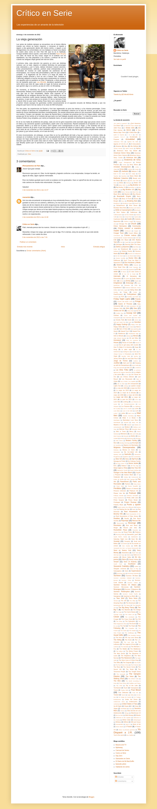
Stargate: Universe (120, 568)
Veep (136, 706)
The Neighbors (126, 655)
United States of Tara (129, 704)
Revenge (132, 523)
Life (139, 381)
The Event (132, 623)
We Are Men (119, 715)
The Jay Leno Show (131, 637)
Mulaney (116, 450)
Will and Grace (136, 722)
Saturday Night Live (121, 539)
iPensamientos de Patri (31, 166)
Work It (128, 724)
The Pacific (137, 662)
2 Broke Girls (129, 128)
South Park (118, 564)
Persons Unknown (120, 491)
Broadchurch (121, 205)
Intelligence (126, 351)
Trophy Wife (124, 690)
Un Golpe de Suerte (125, 697)
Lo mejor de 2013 (122, 390)
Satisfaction (134, 537)
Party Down (137, 484)
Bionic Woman (125, 192)
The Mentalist (125, 646)
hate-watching (134, 329)
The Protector (135, 665)
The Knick (128, 640)
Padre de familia (119, 479)
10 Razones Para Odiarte (131, 125)
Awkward (125, 171)
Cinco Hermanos (120, 226)
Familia (116, 292)
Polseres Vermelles (132, 495)
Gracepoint (117, 317)
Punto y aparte (134, 504)
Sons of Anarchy (130, 562)
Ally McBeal (134, 146)
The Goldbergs (129, 633)
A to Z (129, 135)
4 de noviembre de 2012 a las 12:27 (35, 190)
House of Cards (127, 342)
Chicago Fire (123, 224)
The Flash (131, 626)
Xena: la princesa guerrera (127, 729)
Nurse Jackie (133, 463)
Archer (124, 164)
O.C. (115, 466)
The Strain (130, 669)
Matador (129, 425)
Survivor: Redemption (122, 592)
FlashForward (118, 294)
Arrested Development (122, 167)
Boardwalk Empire (124, 196)
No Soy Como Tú (121, 463)
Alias (125, 146)
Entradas (119, 777)
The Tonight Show (134, 671)
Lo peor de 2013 (126, 399)
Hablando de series (123, 767)
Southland (131, 564)
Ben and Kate (134, 180)
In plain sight (127, 349)
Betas (121, 183)
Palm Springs (131, 479)
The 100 (123, 600)
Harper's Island (129, 327)
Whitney (118, 722)
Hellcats (128, 336)
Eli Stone (126, 278)
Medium (127, 427)
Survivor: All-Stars (132, 575)
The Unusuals (121, 674)
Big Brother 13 (120, 187)
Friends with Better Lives (124, 301)
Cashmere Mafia (119, 219)
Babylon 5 (134, 171)
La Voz (126, 374)
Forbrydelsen (131, 294)
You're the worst (119, 735)
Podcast (132, 493)
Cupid (126, 242)
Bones (136, 198)
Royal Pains (128, 532)
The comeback (129, 617)
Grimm (136, 320)
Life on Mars (121, 383)
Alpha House (129, 148)
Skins (124, 559)
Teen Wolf (120, 598)
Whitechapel (137, 720)
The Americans (131, 603)
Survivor (117, 575)
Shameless (125, 552)
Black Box (136, 192)
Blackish (127, 194)
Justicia (135, 361)
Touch (126, 688)
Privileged (117, 502)
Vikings (126, 713)
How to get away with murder (128, 345)
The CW (138, 619)
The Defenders (130, 621)
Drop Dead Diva (119, 267)
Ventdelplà (124, 708)
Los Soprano (125, 406)
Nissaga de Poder (119, 461)
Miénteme (124, 434)
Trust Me (135, 692)
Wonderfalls (119, 724)
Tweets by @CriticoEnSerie (123, 94)
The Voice (130, 676)
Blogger (91, 797)
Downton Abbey (123, 265)
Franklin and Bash (132, 296)
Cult (121, 242)
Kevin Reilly (135, 365)
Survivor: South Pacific (130, 594)
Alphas (138, 148)
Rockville (135, 530)
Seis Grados (126, 546)
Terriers (116, 600)
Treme (116, 690)
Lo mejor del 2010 (132, 395)
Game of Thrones (125, 304)
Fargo (125, 292)
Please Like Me (119, 493)
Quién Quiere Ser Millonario (126, 507)
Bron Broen (133, 205)
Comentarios (120, 781)
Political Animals (119, 495)
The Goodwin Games (134, 635)
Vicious (122, 710)
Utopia (126, 706)
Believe (125, 180)
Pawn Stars (120, 486)
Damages (119, 244)
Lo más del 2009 (121, 388)
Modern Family (131, 440)
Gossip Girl (131, 313)
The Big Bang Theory (126, 607)
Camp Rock (128, 217)
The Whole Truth (133, 678)
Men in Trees (121, 431)
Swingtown (117, 596)
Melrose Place (124, 429)
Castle (129, 219)
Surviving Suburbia (133, 573)
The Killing (117, 640)
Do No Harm (119, 256)
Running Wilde (120, 534)
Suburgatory (118, 571)
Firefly (135, 292)
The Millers (119, 651)
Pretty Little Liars (132, 497)
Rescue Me (136, 521)
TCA (139, 596)
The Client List (129, 614)
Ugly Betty (131, 695)
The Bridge (137, 609)
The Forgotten (129, 628)
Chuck (133, 224)
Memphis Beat (136, 429)
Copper (136, 231)
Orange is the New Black (123, 472)
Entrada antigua (99, 247)
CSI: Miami (125, 240)
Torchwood (117, 688)
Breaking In (117, 203)
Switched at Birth (129, 596)
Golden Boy (119, 313)
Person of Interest (132, 488)
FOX (122, 296)
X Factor (129, 727)
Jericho (136, 356)
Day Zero (119, 756)
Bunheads (138, 210)
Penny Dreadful (133, 486)
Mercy (131, 431)
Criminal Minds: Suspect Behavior (123, 237)
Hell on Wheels (119, 336)
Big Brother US (128, 190)
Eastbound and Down (120, 269)
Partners (127, 484)
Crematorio (117, 235)
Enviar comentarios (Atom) (36, 251)
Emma (121, 281)
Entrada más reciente (25, 247)
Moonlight (135, 443)
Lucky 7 (116, 413)
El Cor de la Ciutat (128, 274)
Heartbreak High (133, 333)
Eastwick (131, 269)
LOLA (136, 399)
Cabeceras (133, 212)
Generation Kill (133, 306)
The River (117, 667)
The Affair (132, 600)
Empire (136, 281)
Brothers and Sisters (135, 207)
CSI (115, 240)
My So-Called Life (131, 452)
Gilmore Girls (118, 308)
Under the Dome (131, 699)
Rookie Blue (117, 532)
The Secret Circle (129, 667)
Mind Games (117, 436)
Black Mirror (118, 194)
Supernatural (136, 571)
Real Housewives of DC (133, 514)
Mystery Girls (117, 454)
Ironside (134, 351)
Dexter (122, 253)
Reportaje (124, 521)
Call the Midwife (129, 214)
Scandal (116, 541)
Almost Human (118, 148)
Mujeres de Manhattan (131, 445)
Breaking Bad (132, 201)
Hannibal (137, 322)
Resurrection (120, 523)
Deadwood (124, 249)
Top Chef (119, 685)
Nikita (127, 459)
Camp (120, 217)
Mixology (138, 438)
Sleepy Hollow (133, 559)
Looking (125, 402)
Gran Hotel (137, 317)
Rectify (126, 518)
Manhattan (117, 420)
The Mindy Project (132, 651)
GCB (125, 306)
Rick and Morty (132, 525)
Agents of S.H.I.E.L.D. (121, 144)
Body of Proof (126, 198)
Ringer (116, 527)
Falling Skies (134, 290)
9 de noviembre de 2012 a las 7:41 (35, 237)
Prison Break (132, 500)
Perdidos (117, 488)
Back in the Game (119, 173)
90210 (128, 130)
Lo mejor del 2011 (121, 397)
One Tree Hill (136, 468)
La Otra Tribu (122, 370)
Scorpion (127, 541)
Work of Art (137, 724)
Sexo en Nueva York (122, 550)
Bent (115, 183)
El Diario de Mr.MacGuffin (125, 761)
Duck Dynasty (133, 267)
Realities (117, 518)
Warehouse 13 (136, 713)
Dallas (138, 242)
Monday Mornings (124, 443)
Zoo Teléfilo (129, 735)
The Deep (119, 621)
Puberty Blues (118, 505)
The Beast (127, 605)
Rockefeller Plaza (120, 530)
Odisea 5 (124, 465)
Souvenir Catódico (122, 566)
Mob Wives (119, 440)
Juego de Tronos (121, 361)
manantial (26, 197)
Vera (130, 708)
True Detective (123, 692)
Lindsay (126, 386)
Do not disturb (130, 256)
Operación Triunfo (122, 470)
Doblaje (138, 256)
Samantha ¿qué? (132, 534)
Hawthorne (121, 333)
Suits (126, 571)
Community (136, 226)
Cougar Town (119, 233)
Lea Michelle (41, 82)
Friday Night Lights (122, 299)
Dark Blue (136, 247)
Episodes (127, 285)
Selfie (136, 546)
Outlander (117, 477)
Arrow (121, 169)
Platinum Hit (134, 491)
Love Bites (117, 411)
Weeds (138, 715)
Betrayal (128, 183)
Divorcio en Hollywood (134, 253)
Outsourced (134, 477)
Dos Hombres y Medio (133, 262)
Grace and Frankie (130, 315)
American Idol (131, 158)
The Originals (127, 662)
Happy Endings (122, 324)
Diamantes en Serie (123, 759)
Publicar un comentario (28, 242)
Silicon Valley (126, 557)
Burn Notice (121, 212)
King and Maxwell (119, 367)
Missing (122, 438)
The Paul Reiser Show (122, 665)
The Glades (132, 630)
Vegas (116, 708)
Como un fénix (121, 753)
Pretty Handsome (119, 497)
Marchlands (117, 422)
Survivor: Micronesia (121, 587)
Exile (136, 285)
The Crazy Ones (126, 619)
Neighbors (126, 456)
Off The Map (134, 465)
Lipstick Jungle (136, 386)
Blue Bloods (137, 194)
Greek (129, 320)
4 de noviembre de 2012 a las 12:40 (35, 217)
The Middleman (135, 649)
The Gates (123, 630)
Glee (29, 154)
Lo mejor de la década (128, 392)
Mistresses (130, 438)
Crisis (137, 237)
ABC (136, 135)
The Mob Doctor (119, 653)
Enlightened (118, 283)
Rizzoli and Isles (130, 527)
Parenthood (124, 482)
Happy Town (134, 324)
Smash (116, 562)
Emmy (128, 281)
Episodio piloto (121, 764)
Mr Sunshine (117, 445)
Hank (129, 322)
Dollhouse (117, 260)
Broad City (137, 203)
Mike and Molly (134, 434)
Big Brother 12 (135, 185)
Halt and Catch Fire (120, 322)
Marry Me (135, 422)
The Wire (117, 681)
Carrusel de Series (122, 750)
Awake (116, 171)
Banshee (124, 176)
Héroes (135, 336)
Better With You (123, 185)
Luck (136, 411)
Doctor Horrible (120, 258)
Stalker (136, 566)
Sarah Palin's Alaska (120, 537)
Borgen (116, 201)
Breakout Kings (127, 203)
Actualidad (130, 139)
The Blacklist (125, 609)
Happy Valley (118, 327)
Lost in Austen (127, 408)
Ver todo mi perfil (120, 59)
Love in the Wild (127, 411)
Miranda (126, 436)
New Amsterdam (136, 456)
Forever (116, 296)
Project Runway (130, 502)
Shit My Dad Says (119, 555)
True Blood (136, 690)
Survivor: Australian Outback (123, 578)
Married (126, 422)
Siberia (129, 555)
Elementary (117, 278)
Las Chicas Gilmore (127, 377)
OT (137, 475)
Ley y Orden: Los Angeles (128, 381)
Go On (138, 310)
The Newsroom (126, 658)
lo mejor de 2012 (135, 388)
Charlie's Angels (128, 221)
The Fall (123, 626)
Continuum (127, 231)
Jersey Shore (118, 358)
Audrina (130, 169)
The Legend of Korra (129, 644)
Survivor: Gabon (132, 582)
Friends (138, 299)
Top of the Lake (132, 685)
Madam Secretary (128, 415)
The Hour (119, 637)
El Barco (123, 271)
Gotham (116, 315)
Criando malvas (130, 235)
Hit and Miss (133, 338)
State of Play (134, 568)
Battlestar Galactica (121, 178)
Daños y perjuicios (122, 247)
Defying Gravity (127, 251)
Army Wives (134, 164)
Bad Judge (131, 173)
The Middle (123, 649)
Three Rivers (123, 683)
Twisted (116, 695)
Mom (115, 443)
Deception (135, 249)
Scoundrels (124, 543)
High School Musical (120, 338)
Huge (136, 347)
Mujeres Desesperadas (124, 447)
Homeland (117, 340)
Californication (118, 214)
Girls (127, 308)
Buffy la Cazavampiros (124, 210)
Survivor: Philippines (131, 589)
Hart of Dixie (123, 329)
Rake (133, 509)
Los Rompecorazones (127, 404)
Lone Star (117, 402)
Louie (136, 408)
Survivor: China (126, 580)
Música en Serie (128, 450)
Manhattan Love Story (130, 420)
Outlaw (126, 477)
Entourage (130, 283)
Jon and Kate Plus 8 (131, 358)
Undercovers (133, 701)
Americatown (117, 160)
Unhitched (116, 704)
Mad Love (131, 413)
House (116, 342)
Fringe (138, 301)
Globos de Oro (119, 311)
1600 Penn (117, 128)
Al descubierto (136, 144)
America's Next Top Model (127, 150)
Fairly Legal (123, 290)
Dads (132, 242)
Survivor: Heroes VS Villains (125, 585)
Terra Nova (133, 598)
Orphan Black (128, 475)
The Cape (118, 612)
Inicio (63, 247)
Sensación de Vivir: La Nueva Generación (126, 548)
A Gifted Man (132, 132)
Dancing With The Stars (133, 244)
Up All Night (117, 706)
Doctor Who (133, 258)
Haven (116, 331)
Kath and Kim (127, 363)
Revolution (117, 525)
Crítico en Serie (44, 13)
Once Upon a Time (120, 468)
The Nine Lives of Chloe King (128, 660)
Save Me (134, 539)
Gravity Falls (120, 320)
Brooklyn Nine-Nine (120, 207)
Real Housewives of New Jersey (127, 516)
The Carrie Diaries (130, 612)
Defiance (116, 251)
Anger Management (125, 162)
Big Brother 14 (132, 187)
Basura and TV (121, 745)
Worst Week (119, 726)
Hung (115, 349)
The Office (117, 662)
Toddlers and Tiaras (135, 683)
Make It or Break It (130, 418)
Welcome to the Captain (123, 717)
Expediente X (118, 287)
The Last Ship (129, 642)
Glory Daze (130, 310)
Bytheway (119, 747)
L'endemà (138, 367)
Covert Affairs (133, 233)
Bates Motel (134, 176)
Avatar (137, 169)
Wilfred (126, 722)
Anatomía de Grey (132, 160)
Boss (122, 201)
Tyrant (123, 695)
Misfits (133, 436)
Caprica (136, 217)
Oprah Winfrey (134, 470)
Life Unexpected (132, 383)
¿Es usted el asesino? (120, 123)
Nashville (127, 454)
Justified (117, 363)
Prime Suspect (119, 500)
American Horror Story (122, 153)
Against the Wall (132, 141)
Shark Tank (135, 552)
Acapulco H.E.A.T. (119, 137)
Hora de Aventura (132, 340)
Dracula (136, 265)
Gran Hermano (127, 317)
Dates (115, 249)
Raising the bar (124, 509)
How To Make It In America (123, 347)
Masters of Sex (119, 425)
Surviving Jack (121, 573)
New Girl (119, 459)
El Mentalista (132, 276)
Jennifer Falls (125, 356)
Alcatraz (118, 146)
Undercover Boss (119, 701)
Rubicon (138, 532)
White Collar (126, 720)
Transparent (134, 688)
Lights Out (117, 386)
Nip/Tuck (135, 459)
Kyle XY (129, 367)
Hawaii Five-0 (125, 331)
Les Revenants (127, 379)
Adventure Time (119, 141)
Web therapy (129, 715)
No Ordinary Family (134, 461)
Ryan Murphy (61, 54)
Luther (123, 413)
